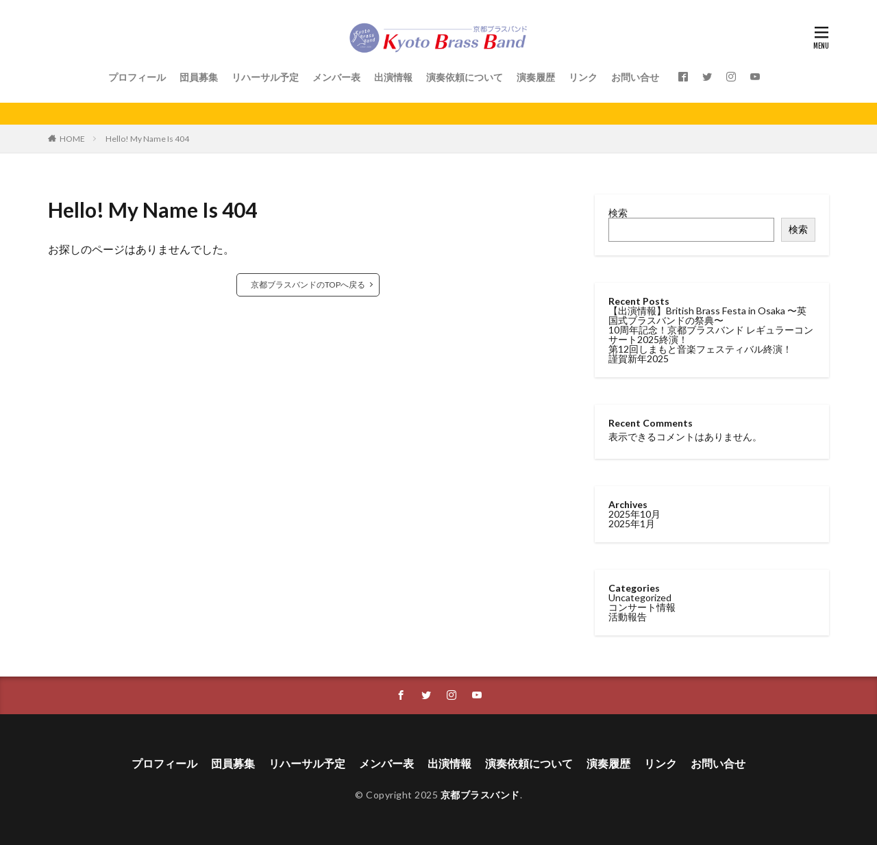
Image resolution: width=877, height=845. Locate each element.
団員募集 (199, 77)
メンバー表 (336, 77)
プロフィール (137, 77)
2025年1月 (631, 523)
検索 (618, 212)
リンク (583, 77)
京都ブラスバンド (480, 794)
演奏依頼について (464, 77)
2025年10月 (634, 514)
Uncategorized (639, 597)
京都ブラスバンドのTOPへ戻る (308, 284)
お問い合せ (635, 77)
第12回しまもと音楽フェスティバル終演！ (700, 349)
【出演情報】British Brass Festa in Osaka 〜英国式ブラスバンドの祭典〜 (707, 315)
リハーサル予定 (265, 77)
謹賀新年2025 (638, 358)
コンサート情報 (642, 607)
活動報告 (627, 616)
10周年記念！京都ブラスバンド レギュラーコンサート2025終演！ (710, 334)
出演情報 (393, 77)
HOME (72, 139)
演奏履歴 (536, 77)
